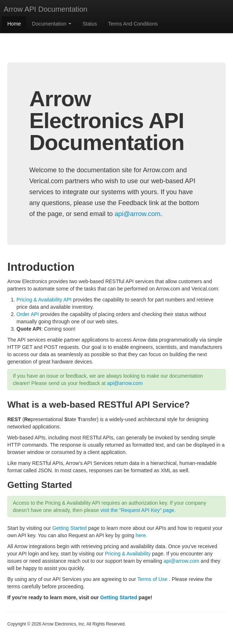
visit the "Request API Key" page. (138, 510)
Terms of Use (152, 579)
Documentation (51, 24)
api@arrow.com (137, 214)
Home (14, 24)
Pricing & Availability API (44, 300)
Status (89, 24)
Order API (27, 314)
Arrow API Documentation (45, 9)
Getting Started (69, 528)
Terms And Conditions (133, 24)
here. (141, 535)
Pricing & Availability (128, 554)
